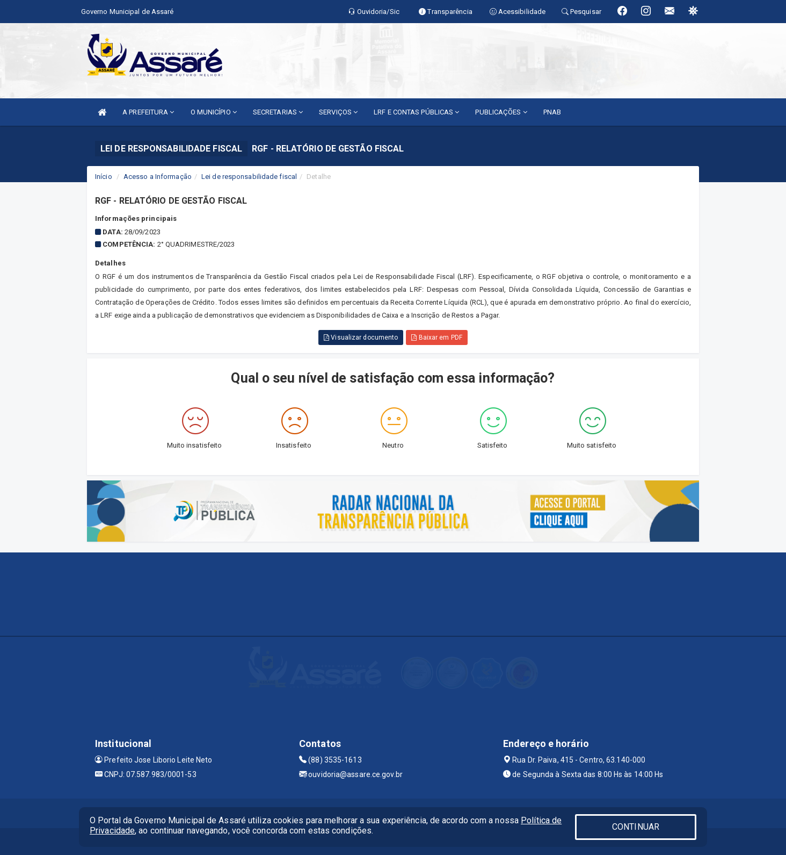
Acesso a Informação (157, 177)
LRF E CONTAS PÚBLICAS (416, 112)
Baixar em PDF (436, 337)
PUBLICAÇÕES (501, 112)
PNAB (552, 112)
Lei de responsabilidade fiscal (249, 177)
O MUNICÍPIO (214, 112)
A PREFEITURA (148, 112)
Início (103, 177)
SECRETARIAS (278, 112)
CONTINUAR (635, 827)
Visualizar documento (361, 337)
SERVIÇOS (338, 112)
